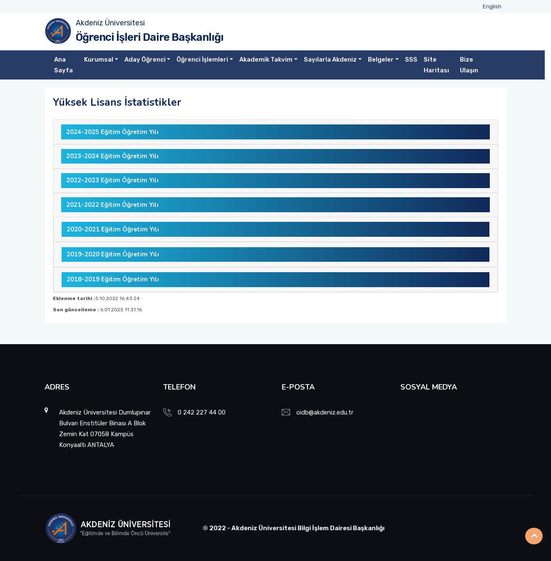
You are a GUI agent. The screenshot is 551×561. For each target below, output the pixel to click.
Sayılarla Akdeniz (330, 59)
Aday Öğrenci (145, 59)
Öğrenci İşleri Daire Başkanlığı (149, 37)
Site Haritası (436, 65)
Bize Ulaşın (469, 65)
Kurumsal (98, 59)
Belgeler (381, 59)
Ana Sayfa (63, 65)
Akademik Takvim (266, 59)
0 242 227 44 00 (202, 412)
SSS (411, 59)
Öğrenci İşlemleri (202, 59)
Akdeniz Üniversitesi (110, 22)
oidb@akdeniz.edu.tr (324, 412)
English (492, 6)
